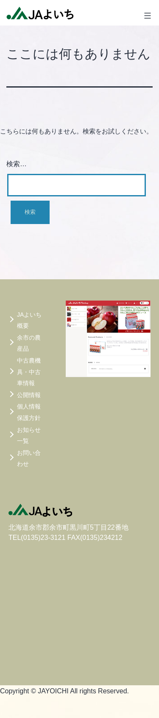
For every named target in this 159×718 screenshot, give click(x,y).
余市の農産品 (29, 343)
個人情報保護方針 (29, 412)
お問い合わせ (29, 458)
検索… (16, 163)
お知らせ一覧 (29, 435)
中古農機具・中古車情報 (29, 371)
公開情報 (29, 395)
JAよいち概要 (29, 320)
